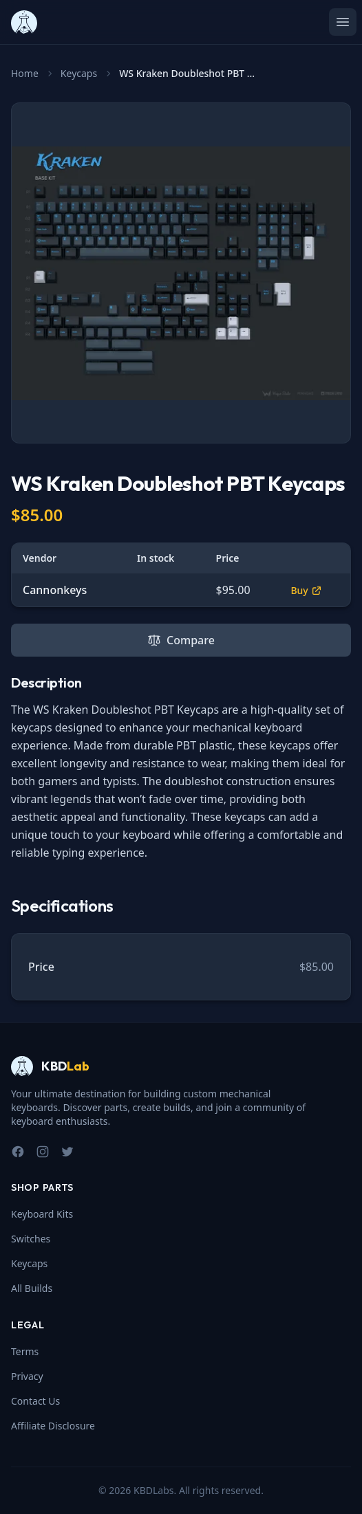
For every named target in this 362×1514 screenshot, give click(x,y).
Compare (181, 640)
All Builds (31, 1288)
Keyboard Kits (42, 1213)
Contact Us (35, 1400)
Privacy (27, 1376)
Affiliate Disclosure (53, 1425)
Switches (30, 1238)
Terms (25, 1351)
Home (25, 73)
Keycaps (79, 73)
